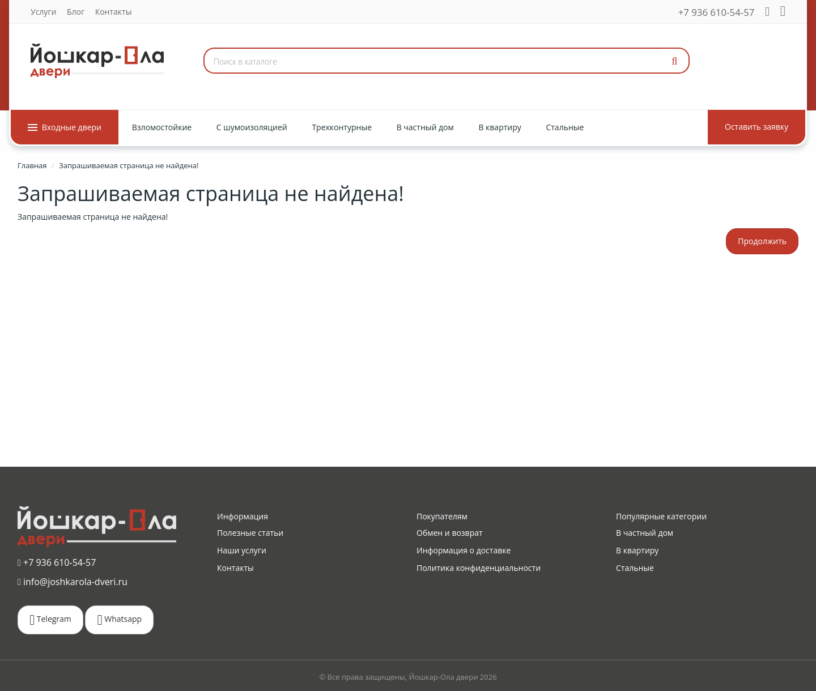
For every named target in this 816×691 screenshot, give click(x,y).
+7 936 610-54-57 (716, 12)
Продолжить (762, 241)
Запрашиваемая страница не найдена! (128, 165)
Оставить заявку (756, 126)
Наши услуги (241, 550)
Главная (32, 165)
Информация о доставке (463, 550)
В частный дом (644, 532)
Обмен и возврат (449, 532)
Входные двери (64, 127)
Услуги (43, 11)
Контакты (113, 11)
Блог (75, 11)
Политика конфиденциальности (478, 567)
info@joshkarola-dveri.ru (73, 581)
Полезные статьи (250, 532)
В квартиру (637, 550)
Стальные (635, 567)
